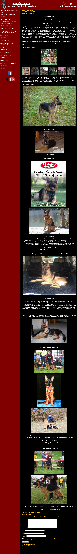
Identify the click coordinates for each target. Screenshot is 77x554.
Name (23, 532)
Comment (25, 529)
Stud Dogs (4, 35)
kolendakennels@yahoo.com (68, 6)
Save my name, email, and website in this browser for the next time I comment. (45, 541)
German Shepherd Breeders (21, 6)
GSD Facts (4, 66)
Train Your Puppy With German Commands (8, 31)
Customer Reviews (7, 55)
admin (23, 13)
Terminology (5, 40)
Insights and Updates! (28, 546)
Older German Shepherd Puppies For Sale (9, 22)
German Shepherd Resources (7, 43)
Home (3, 68)
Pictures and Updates (28, 547)
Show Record (5, 60)
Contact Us (5, 52)
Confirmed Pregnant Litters (8, 15)
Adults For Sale (6, 26)
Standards (4, 50)
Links (3, 58)
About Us (4, 47)
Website (24, 538)
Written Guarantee (7, 28)
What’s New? (29, 11)
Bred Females (5, 19)
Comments (38, 512)
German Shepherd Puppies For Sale (9, 11)
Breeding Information (8, 63)
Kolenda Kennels (21, 3)
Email (23, 535)
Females (3, 38)
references (31, 512)
